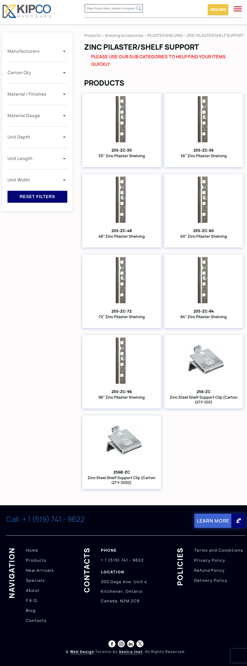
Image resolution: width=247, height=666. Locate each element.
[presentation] (238, 656)
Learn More (212, 520)
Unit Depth (18, 137)
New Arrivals (40, 570)
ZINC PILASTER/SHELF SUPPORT (215, 35)
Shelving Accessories (124, 35)
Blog (31, 610)
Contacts (36, 620)
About (32, 590)
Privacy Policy (209, 560)
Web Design (82, 651)
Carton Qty (19, 73)
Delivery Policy (210, 580)
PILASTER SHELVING (165, 35)
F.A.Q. (32, 600)
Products (92, 35)
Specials (35, 580)
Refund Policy (209, 570)
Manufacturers (23, 51)
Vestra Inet (131, 651)
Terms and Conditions (218, 550)
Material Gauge (23, 116)
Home (32, 550)
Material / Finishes (26, 94)
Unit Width (18, 180)
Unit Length (19, 158)
